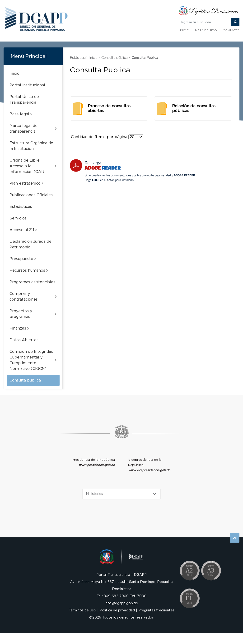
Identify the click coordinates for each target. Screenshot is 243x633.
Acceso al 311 (23, 230)
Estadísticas (20, 207)
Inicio (184, 30)
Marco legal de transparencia (33, 128)
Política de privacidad (117, 610)
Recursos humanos (28, 270)
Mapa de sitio (206, 30)
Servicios (18, 218)
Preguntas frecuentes (156, 610)
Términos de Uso (82, 610)
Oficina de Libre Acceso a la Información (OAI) (33, 166)
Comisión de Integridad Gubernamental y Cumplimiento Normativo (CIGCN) (33, 360)
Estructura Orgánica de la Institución (31, 146)
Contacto (231, 30)
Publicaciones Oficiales (31, 195)
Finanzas (19, 328)
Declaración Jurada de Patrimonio (30, 244)
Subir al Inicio (234, 537)
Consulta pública (25, 380)
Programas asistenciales (32, 282)
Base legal (20, 114)
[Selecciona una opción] (121, 494)
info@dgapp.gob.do (121, 603)
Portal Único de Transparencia (24, 99)
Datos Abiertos (23, 340)
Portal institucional (27, 85)
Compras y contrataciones (33, 296)
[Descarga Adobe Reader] (133, 170)
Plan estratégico (26, 183)
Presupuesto (22, 259)
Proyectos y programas (33, 314)
